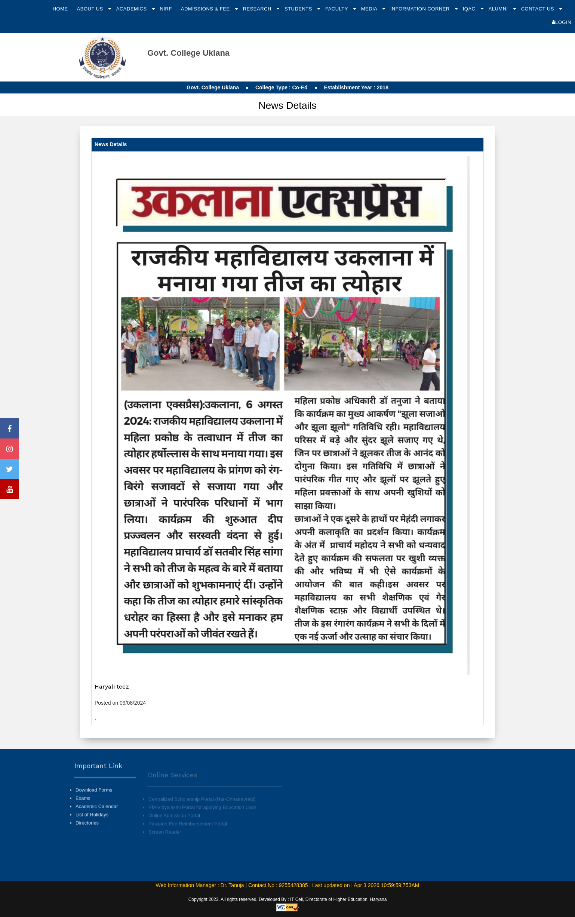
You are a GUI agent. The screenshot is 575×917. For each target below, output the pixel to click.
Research (258, 9)
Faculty (337, 9)
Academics (132, 9)
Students (299, 9)
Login (561, 22)
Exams (83, 803)
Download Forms (94, 795)
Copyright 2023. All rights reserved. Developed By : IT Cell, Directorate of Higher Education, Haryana (287, 899)
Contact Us (538, 9)
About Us (91, 9)
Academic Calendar (97, 812)
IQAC (470, 9)
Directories (87, 828)
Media (370, 9)
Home (60, 9)
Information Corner (420, 9)
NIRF (166, 9)
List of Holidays (92, 820)
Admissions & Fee (206, 9)
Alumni (499, 9)
